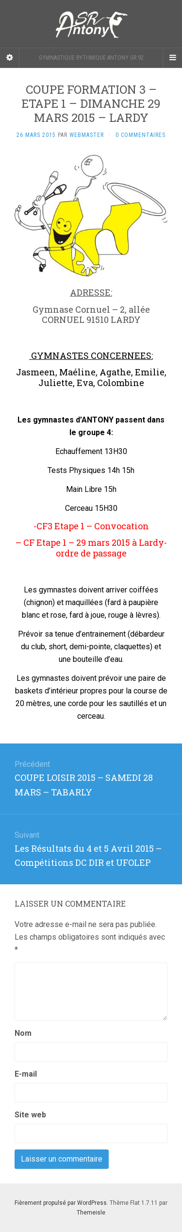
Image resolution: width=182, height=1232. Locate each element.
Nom (23, 1033)
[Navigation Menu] (172, 58)
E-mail (26, 1074)
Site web (30, 1114)
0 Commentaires (140, 135)
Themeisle (91, 1212)
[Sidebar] (9, 58)
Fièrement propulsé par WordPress (61, 1202)
